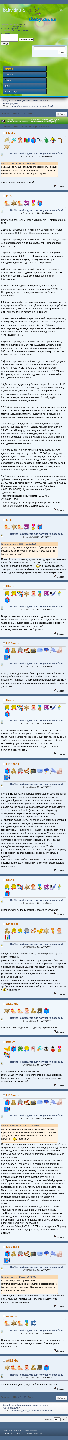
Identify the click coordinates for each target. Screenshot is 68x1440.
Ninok (10, 586)
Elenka (10, 133)
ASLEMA (12, 1003)
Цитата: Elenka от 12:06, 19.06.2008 (18, 544)
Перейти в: (48, 1419)
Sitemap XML (21, 1433)
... (23, 113)
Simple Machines (30, 1430)
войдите (17, 26)
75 (25, 113)
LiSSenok (12, 643)
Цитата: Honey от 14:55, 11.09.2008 (18, 1277)
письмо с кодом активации (14, 32)
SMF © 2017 (18, 1430)
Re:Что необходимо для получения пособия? (36, 153)
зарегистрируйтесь (9, 28)
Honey (10, 1041)
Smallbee (12, 923)
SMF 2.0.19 (7, 1430)
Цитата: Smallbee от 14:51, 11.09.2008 (20, 1125)
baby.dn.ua (14, 10)
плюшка (11, 1316)
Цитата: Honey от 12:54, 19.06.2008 (18, 163)
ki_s (9, 196)
